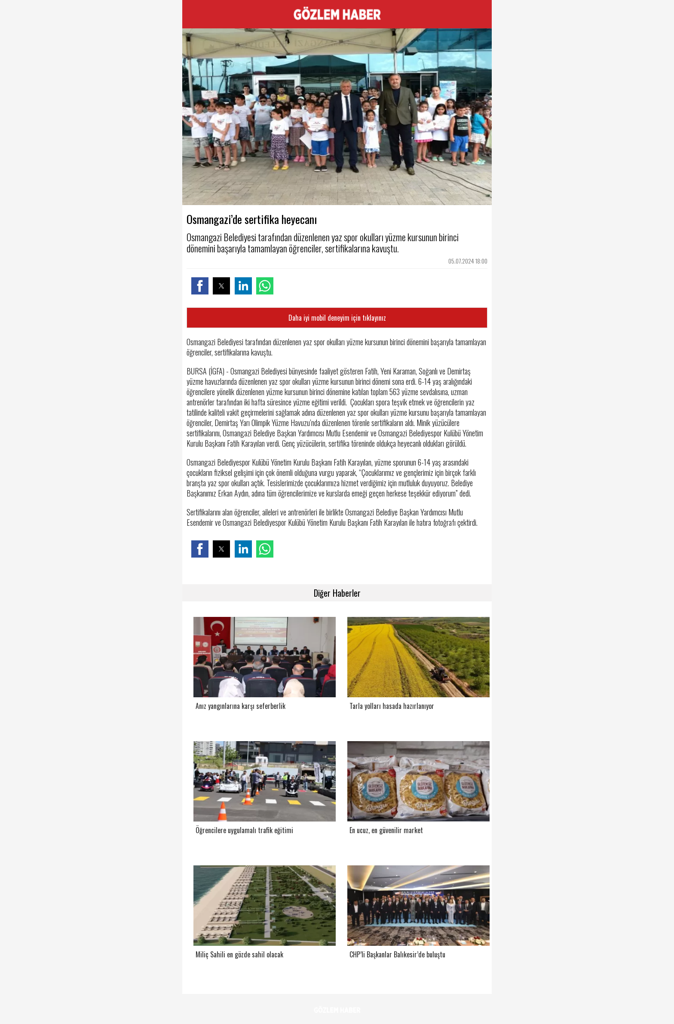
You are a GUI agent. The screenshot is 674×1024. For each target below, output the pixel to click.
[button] (199, 285)
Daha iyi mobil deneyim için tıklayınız (337, 318)
